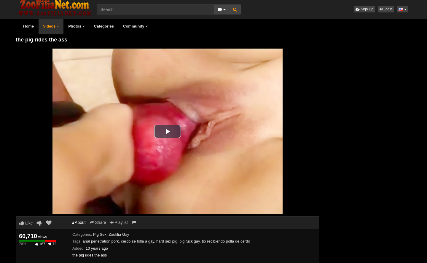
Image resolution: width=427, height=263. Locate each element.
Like (26, 223)
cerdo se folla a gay (137, 241)
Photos (76, 26)
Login (386, 9)
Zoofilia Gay (119, 234)
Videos (51, 26)
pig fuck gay (189, 241)
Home (28, 26)
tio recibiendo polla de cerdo (226, 241)
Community (135, 26)
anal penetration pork (101, 241)
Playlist (119, 222)
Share (98, 222)
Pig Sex (99, 234)
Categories (104, 26)
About (79, 222)
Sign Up (364, 9)
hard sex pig (166, 241)
